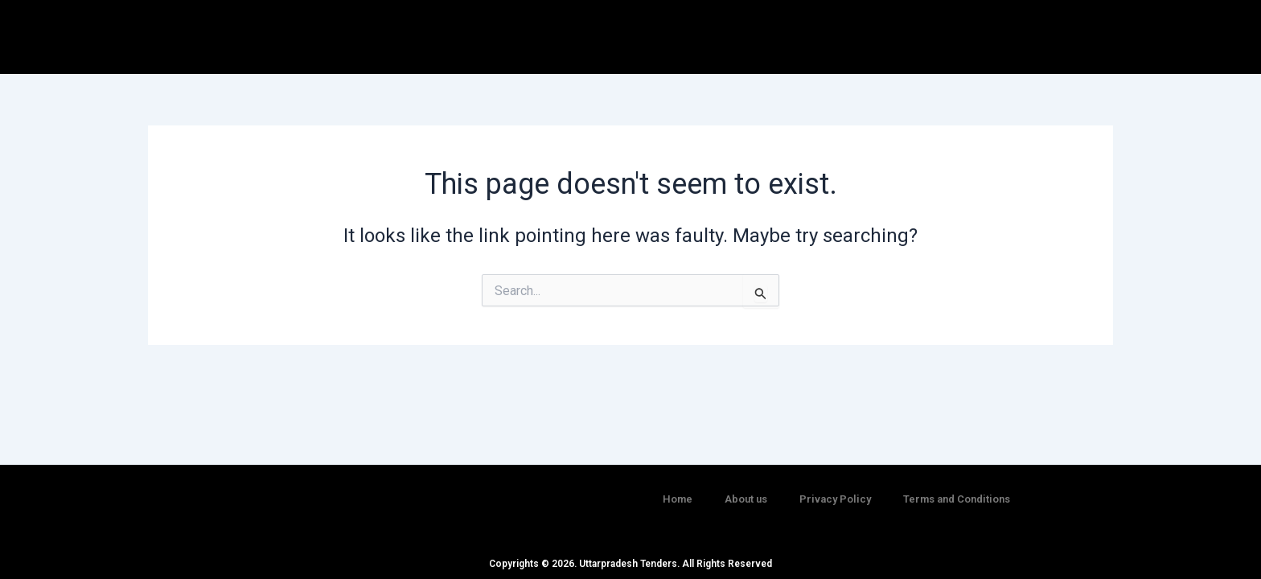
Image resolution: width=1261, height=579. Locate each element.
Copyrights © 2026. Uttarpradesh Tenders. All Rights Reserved (630, 563)
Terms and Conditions (956, 490)
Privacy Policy (835, 490)
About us (746, 490)
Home (677, 490)
